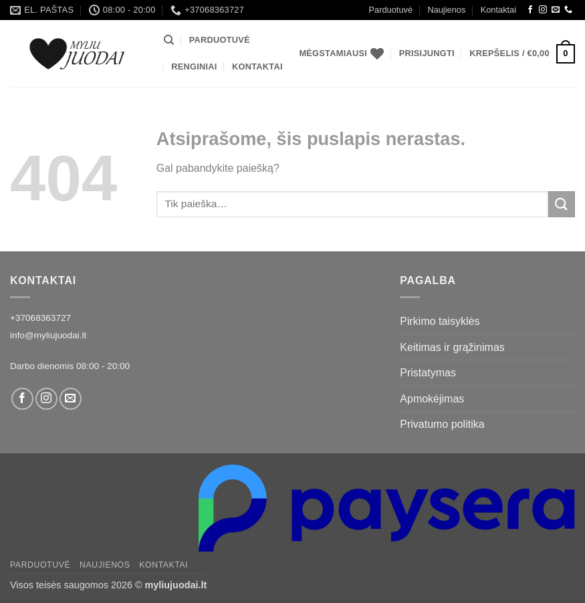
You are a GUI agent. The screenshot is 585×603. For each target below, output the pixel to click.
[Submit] (561, 204)
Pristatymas (428, 372)
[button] (427, 53)
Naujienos (446, 10)
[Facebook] (530, 10)
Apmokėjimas (432, 398)
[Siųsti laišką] (556, 10)
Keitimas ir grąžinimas (452, 347)
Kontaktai (498, 10)
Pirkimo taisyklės (439, 321)
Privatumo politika (442, 424)
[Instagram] (543, 10)
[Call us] (568, 10)
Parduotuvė (391, 10)
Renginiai (194, 67)
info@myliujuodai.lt (48, 335)
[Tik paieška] (169, 40)
